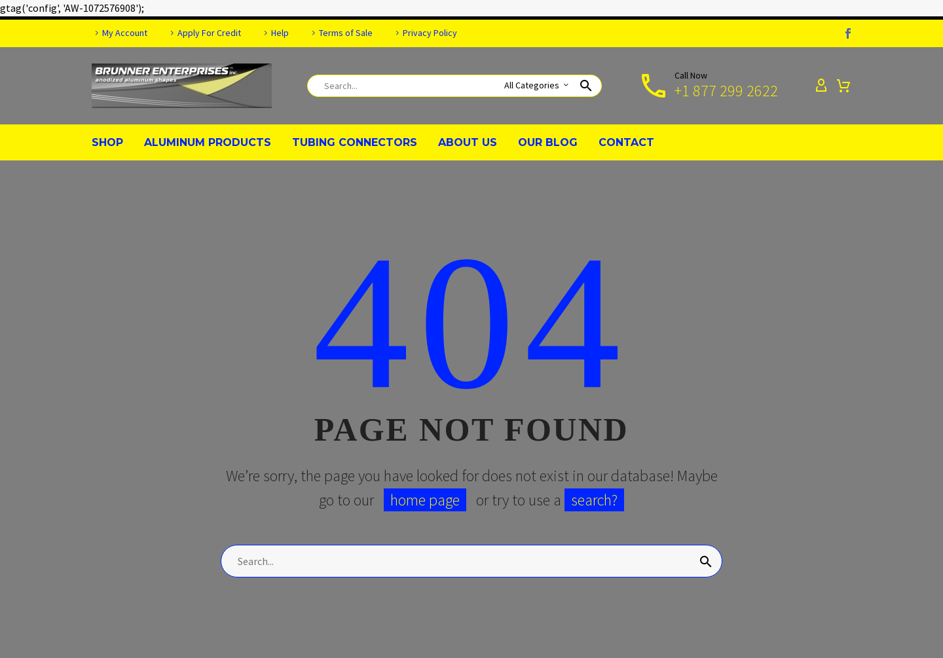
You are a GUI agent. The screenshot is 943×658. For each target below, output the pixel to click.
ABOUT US (467, 142)
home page (425, 500)
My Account (124, 33)
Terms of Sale (346, 33)
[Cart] (843, 86)
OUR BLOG (548, 142)
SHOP (107, 142)
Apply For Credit (209, 33)
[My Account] (821, 86)
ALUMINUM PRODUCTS (207, 142)
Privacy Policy (430, 33)
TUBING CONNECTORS (354, 142)
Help (280, 33)
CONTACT (626, 142)
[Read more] (708, 86)
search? (594, 500)
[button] (586, 86)
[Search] (454, 86)
